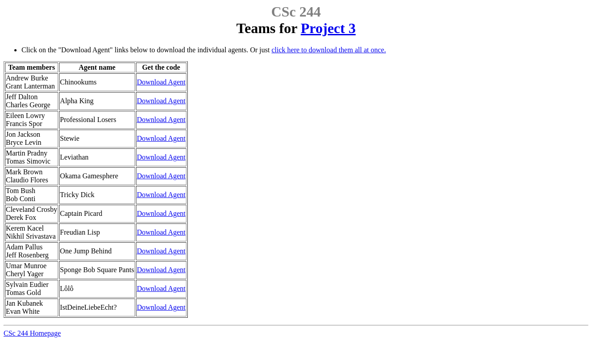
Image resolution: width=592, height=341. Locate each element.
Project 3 (328, 28)
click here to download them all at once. (328, 50)
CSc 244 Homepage (32, 333)
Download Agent (161, 82)
